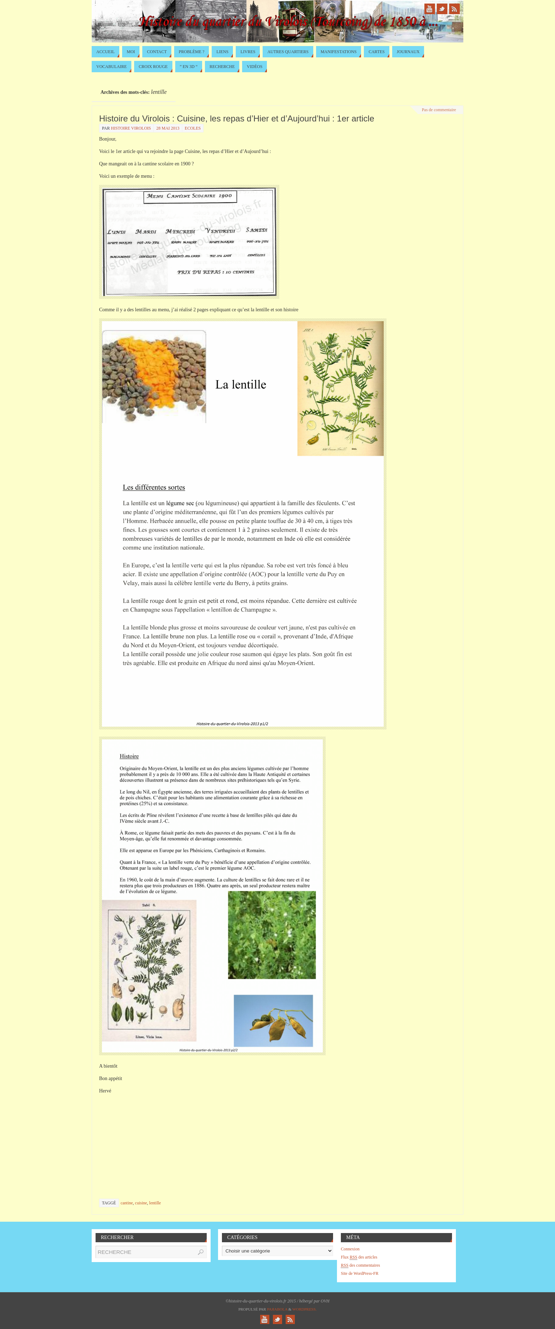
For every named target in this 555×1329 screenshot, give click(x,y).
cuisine (141, 1202)
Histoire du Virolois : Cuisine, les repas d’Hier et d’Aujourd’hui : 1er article (236, 118)
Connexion (350, 1248)
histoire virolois (131, 128)
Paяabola (277, 1309)
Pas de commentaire (439, 109)
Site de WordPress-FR (359, 1273)
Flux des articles (359, 1257)
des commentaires (360, 1265)
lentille (155, 1202)
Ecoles (193, 128)
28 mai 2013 (167, 128)
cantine (127, 1202)
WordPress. (304, 1309)
